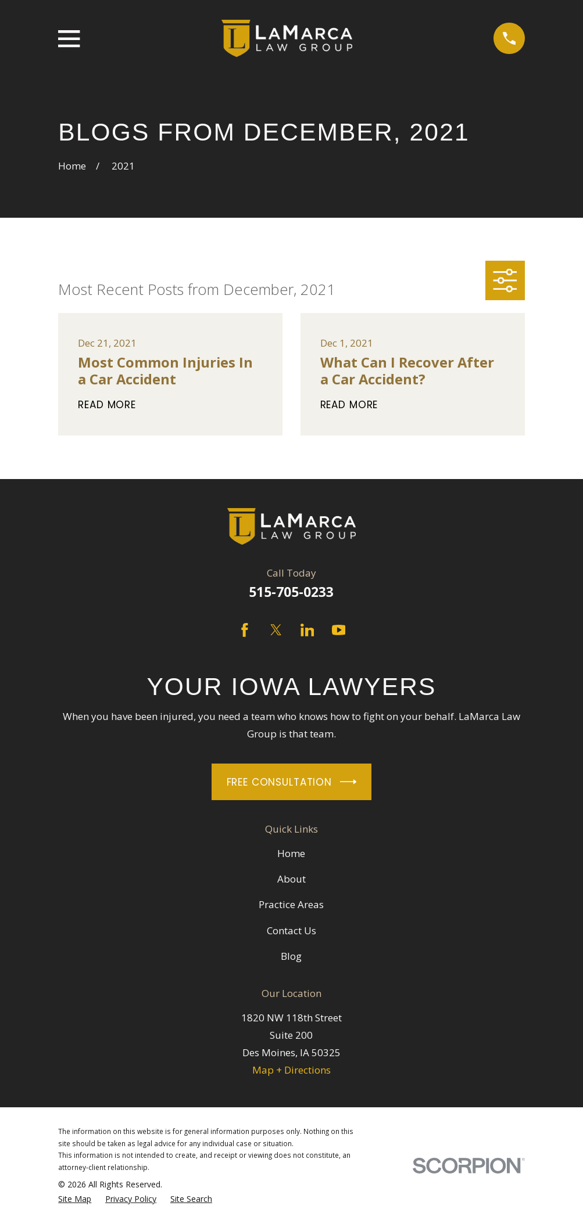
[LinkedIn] (307, 630)
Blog (291, 956)
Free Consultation (292, 781)
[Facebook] (245, 630)
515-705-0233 (291, 592)
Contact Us (291, 930)
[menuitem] (74, 1199)
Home (291, 853)
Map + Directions (291, 1070)
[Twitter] (276, 630)
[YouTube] (339, 630)
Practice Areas (291, 904)
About (291, 878)
